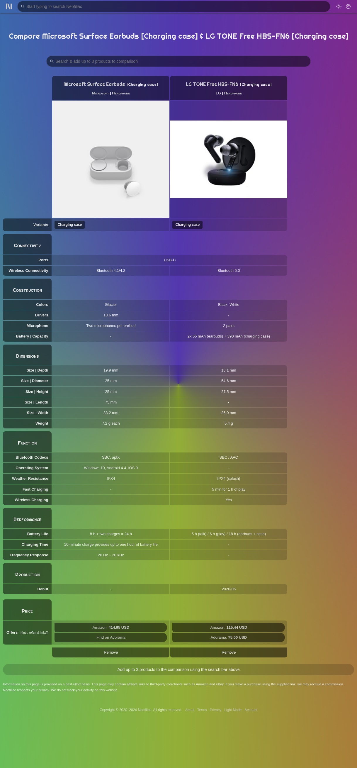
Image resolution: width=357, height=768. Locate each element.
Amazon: (111, 627)
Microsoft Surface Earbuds (94, 84)
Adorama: (229, 637)
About (189, 710)
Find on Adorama (110, 637)
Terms (202, 710)
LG (218, 93)
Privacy (215, 710)
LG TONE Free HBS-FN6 (212, 84)
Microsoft (100, 93)
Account (251, 710)
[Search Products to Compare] (178, 61)
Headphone (121, 93)
